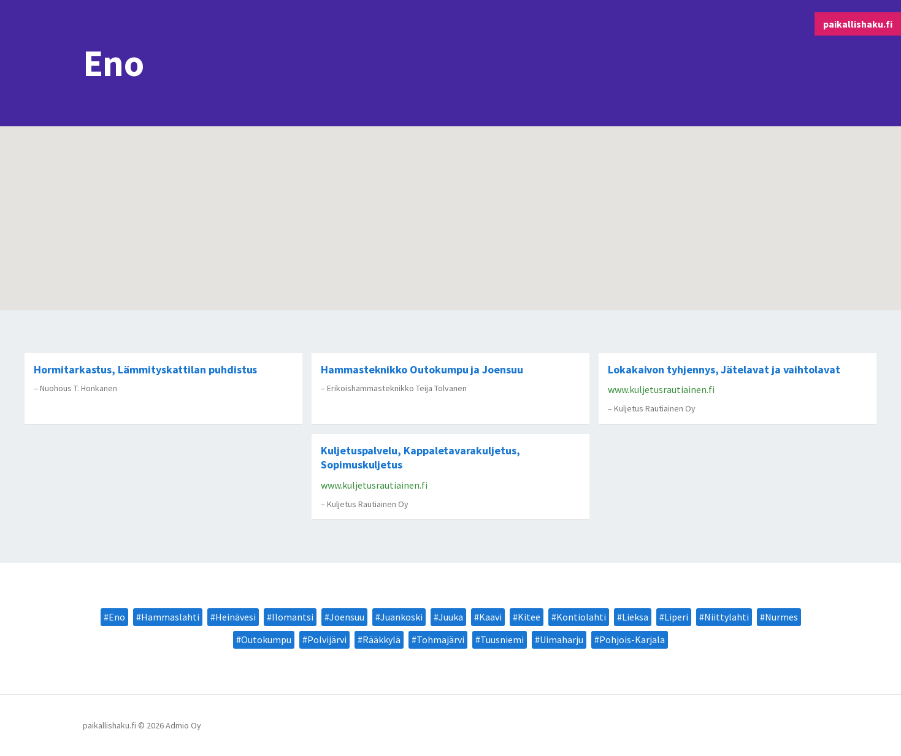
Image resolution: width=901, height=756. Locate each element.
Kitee (529, 617)
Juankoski (401, 617)
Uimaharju (561, 639)
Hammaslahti (170, 617)
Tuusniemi (502, 639)
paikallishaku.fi (857, 24)
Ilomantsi (292, 617)
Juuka (451, 617)
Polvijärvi (327, 639)
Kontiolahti (581, 617)
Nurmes (781, 617)
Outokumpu (266, 639)
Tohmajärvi (440, 639)
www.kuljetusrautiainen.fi (661, 389)
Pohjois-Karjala (632, 639)
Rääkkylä (381, 639)
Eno (117, 617)
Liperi (676, 617)
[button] (196, 240)
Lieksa (635, 617)
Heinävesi (235, 617)
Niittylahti (726, 617)
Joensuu (346, 617)
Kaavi (490, 617)
